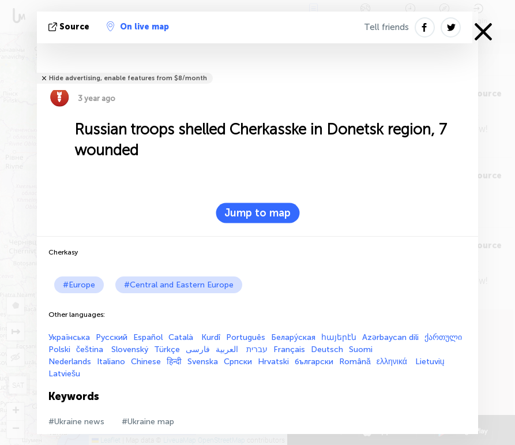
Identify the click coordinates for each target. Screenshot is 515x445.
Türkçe (167, 349)
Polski (59, 349)
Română (355, 362)
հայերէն (338, 337)
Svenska (202, 362)
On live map (138, 26)
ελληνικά (393, 362)
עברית (257, 349)
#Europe (79, 285)
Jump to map (257, 213)
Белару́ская (293, 337)
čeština (91, 349)
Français (289, 349)
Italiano (111, 362)
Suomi (361, 349)
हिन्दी (174, 362)
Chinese (146, 362)
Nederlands (69, 362)
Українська (69, 337)
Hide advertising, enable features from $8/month (128, 78)
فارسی (198, 349)
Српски (238, 362)
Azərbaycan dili (390, 337)
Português (245, 337)
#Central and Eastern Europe (179, 285)
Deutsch (327, 349)
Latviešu (64, 374)
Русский (111, 337)
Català (182, 337)
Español (148, 337)
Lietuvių (430, 362)
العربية (228, 349)
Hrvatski (273, 362)
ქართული (443, 337)
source (70, 27)
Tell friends (386, 27)
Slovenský (129, 349)
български (314, 362)
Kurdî (210, 337)
